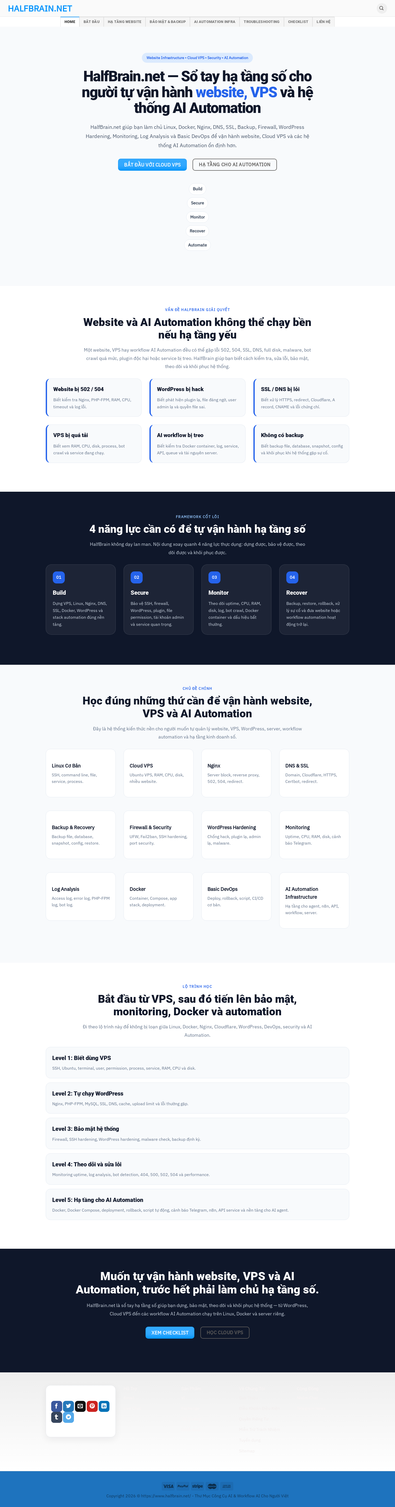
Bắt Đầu (92, 22)
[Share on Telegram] (68, 1417)
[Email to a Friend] (80, 1406)
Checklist (298, 22)
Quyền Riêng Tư (253, 1419)
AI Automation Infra (214, 22)
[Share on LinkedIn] (104, 1406)
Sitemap (247, 1450)
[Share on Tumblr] (56, 1417)
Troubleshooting (262, 22)
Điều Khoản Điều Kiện (259, 1408)
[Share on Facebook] (56, 1406)
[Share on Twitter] (68, 1406)
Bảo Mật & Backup (168, 22)
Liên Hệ (323, 22)
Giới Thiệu (248, 1397)
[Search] (382, 8)
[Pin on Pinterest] (92, 1406)
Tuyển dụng (249, 1440)
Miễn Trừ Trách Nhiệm (259, 1429)
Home (70, 22)
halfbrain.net (32, 8)
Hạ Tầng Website (124, 22)
